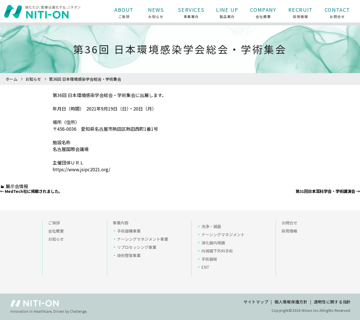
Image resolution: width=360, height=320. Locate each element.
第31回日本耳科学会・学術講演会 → (328, 191)
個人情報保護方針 (291, 302)
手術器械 (209, 259)
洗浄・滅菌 (211, 226)
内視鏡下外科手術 (217, 251)
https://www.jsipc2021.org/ (81, 169)
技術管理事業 (129, 255)
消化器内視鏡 (213, 242)
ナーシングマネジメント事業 (142, 239)
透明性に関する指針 (332, 302)
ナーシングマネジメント (223, 234)
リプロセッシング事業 (136, 247)
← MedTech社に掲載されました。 (31, 191)
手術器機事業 (129, 231)
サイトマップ (256, 302)
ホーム (11, 79)
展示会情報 (17, 186)
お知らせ (33, 79)
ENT (205, 267)
